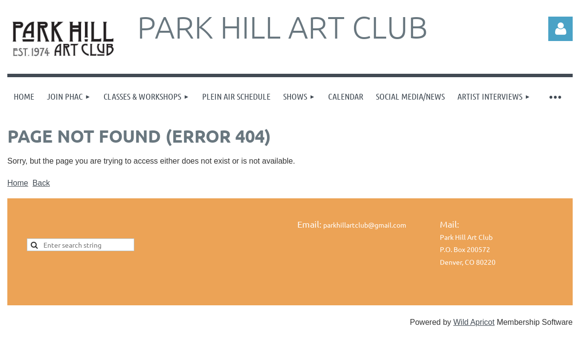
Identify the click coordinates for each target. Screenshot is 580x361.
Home (17, 183)
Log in (560, 29)
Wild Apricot (473, 322)
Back (41, 183)
